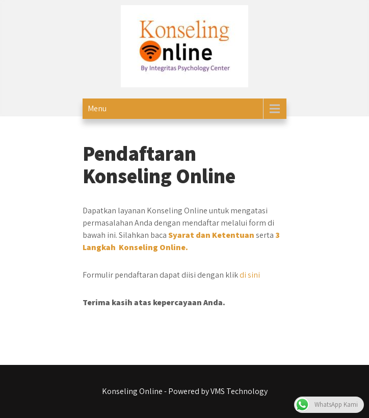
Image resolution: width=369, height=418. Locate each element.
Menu (97, 108)
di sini (250, 274)
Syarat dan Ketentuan (211, 235)
